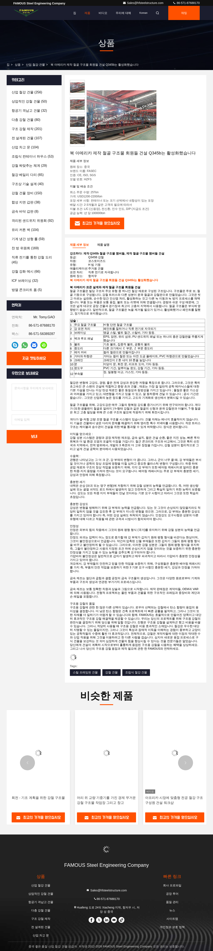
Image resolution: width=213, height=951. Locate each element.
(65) (28, 175)
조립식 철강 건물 (136, 672)
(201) (27, 129)
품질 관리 (172, 902)
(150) (27, 193)
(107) (27, 138)
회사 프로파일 (172, 885)
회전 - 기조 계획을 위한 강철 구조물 (38, 797)
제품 (87, 13)
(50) (29, 101)
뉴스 (172, 910)
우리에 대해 (123, 13)
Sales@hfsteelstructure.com (143, 3)
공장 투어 (172, 893)
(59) (28, 239)
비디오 (103, 13)
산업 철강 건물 (35, 64)
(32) (29, 110)
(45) (32, 260)
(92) (33, 220)
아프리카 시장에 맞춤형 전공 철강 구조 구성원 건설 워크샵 (174, 800)
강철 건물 (111, 672)
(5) (27, 290)
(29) (29, 165)
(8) (25, 211)
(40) (28, 184)
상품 (18, 64)
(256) (27, 92)
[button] (27, 762)
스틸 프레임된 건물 (85, 672)
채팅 (184, 13)
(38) (26, 202)
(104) (25, 147)
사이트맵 (172, 918)
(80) (26, 120)
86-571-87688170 (186, 3)
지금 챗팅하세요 (34, 358)
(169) (25, 248)
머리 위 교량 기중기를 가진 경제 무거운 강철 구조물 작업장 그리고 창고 (106, 800)
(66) (26, 271)
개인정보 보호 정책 (172, 927)
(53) (33, 156)
